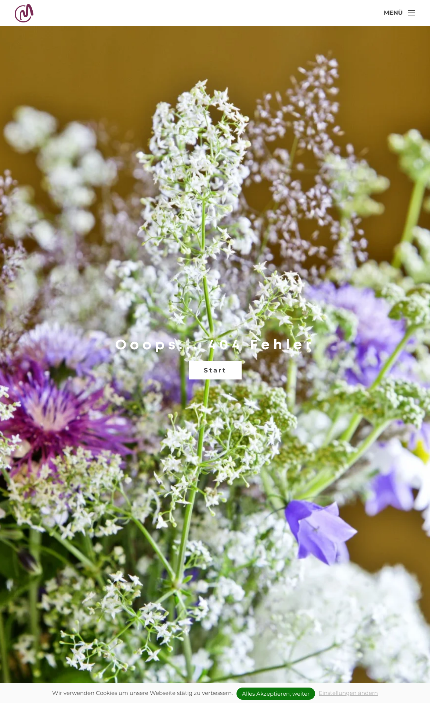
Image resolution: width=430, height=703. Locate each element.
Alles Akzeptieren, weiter (276, 693)
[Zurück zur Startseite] (25, 12)
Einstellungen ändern (348, 692)
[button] (399, 12)
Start (215, 370)
